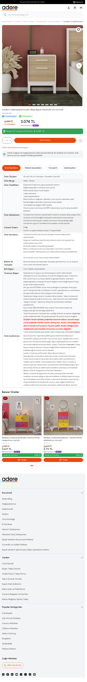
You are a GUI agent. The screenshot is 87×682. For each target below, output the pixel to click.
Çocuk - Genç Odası (24, 21)
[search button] (5, 14)
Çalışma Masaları (10, 628)
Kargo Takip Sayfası (11, 568)
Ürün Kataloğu (8, 519)
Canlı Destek (8, 563)
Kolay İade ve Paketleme (13, 589)
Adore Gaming (9, 633)
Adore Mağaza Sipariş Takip (15, 599)
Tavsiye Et (52, 168)
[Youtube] (16, 674)
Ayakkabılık (7, 643)
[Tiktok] (21, 674)
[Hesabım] (69, 8)
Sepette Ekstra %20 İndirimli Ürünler (32, 2)
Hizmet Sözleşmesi (11, 529)
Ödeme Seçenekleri (33, 168)
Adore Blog (7, 499)
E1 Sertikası (7, 524)
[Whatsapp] (30, 674)
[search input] (42, 14)
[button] (29, 104)
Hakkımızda (7, 509)
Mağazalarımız (9, 504)
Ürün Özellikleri (11, 168)
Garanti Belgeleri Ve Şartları (15, 594)
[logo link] (10, 7)
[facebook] (7, 674)
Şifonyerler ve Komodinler (49, 21)
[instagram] (3, 674)
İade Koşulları (70, 168)
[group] (42, 65)
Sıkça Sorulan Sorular (12, 579)
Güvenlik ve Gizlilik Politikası (14, 544)
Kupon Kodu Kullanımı (11, 584)
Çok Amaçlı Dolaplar (11, 618)
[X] (25, 674)
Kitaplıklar (6, 638)
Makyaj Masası (9, 649)
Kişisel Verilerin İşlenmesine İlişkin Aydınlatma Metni (25, 550)
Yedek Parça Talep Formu (14, 574)
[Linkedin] (12, 674)
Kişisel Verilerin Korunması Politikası (17, 539)
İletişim (5, 514)
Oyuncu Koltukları (10, 623)
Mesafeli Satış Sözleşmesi (14, 534)
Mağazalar (78, 2)
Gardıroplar (7, 613)
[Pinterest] (34, 674)
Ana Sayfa (7, 21)
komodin (71, 344)
